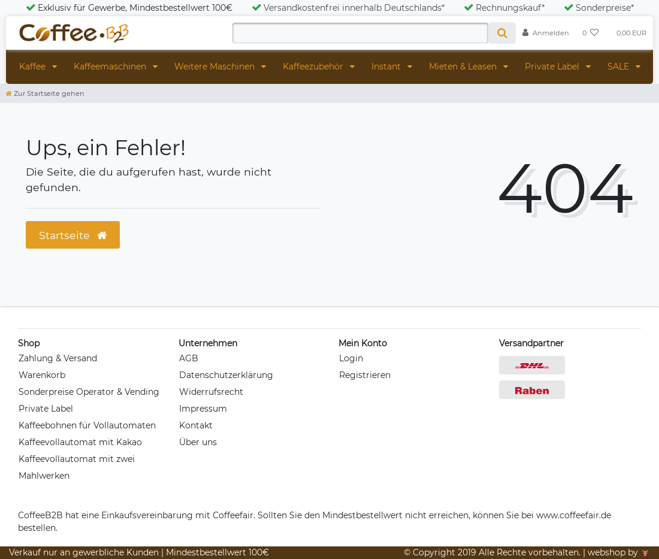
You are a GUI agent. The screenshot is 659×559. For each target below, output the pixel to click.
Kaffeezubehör (314, 66)
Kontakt (196, 425)
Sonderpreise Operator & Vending (89, 391)
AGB (188, 358)
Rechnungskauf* (504, 7)
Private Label (553, 66)
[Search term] (360, 33)
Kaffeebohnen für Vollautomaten (87, 425)
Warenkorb (42, 375)
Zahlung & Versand (58, 358)
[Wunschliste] (591, 33)
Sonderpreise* (599, 7)
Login (351, 358)
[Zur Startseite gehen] (45, 93)
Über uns (198, 442)
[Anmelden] (546, 33)
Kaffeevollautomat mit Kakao (80, 442)
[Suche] (502, 33)
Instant (387, 66)
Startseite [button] (73, 235)
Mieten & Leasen (464, 66)
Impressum (203, 408)
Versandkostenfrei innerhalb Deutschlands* (348, 7)
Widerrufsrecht (211, 391)
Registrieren (365, 375)
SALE (619, 66)
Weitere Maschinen (215, 66)
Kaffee (33, 66)
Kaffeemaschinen (111, 66)
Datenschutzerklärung (226, 375)
